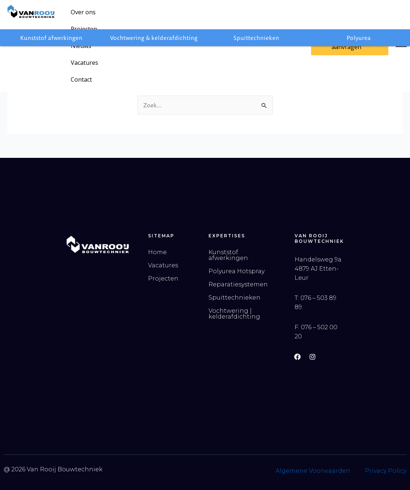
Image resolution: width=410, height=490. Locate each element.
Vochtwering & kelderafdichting (153, 37)
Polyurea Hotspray (236, 271)
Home (157, 252)
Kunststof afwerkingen (51, 37)
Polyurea (359, 37)
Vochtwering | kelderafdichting (234, 313)
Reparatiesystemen (238, 284)
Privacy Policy (385, 470)
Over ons (83, 15)
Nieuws (154, 15)
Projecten (120, 15)
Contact (224, 15)
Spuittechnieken (256, 37)
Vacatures (189, 15)
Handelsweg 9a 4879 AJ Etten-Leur (318, 268)
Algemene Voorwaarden (313, 470)
